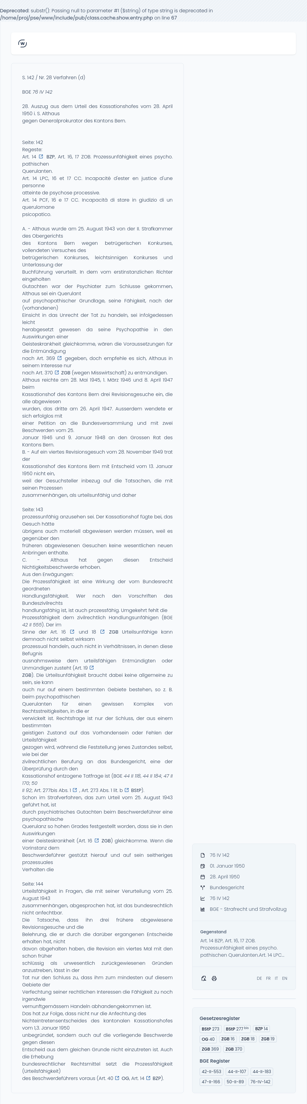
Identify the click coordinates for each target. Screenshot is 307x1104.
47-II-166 (211, 1082)
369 (210, 1049)
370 (233, 1049)
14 (261, 1029)
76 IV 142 (42, 91)
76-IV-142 (260, 1082)
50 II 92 (29, 787)
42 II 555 (32, 624)
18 (248, 1039)
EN (284, 978)
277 (237, 1029)
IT (276, 978)
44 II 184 (152, 775)
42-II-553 (211, 1072)
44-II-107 (237, 1072)
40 (208, 1039)
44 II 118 (132, 775)
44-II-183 (262, 1072)
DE (259, 978)
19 (268, 1039)
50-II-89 (235, 1082)
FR (268, 978)
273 (210, 1029)
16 (228, 1039)
